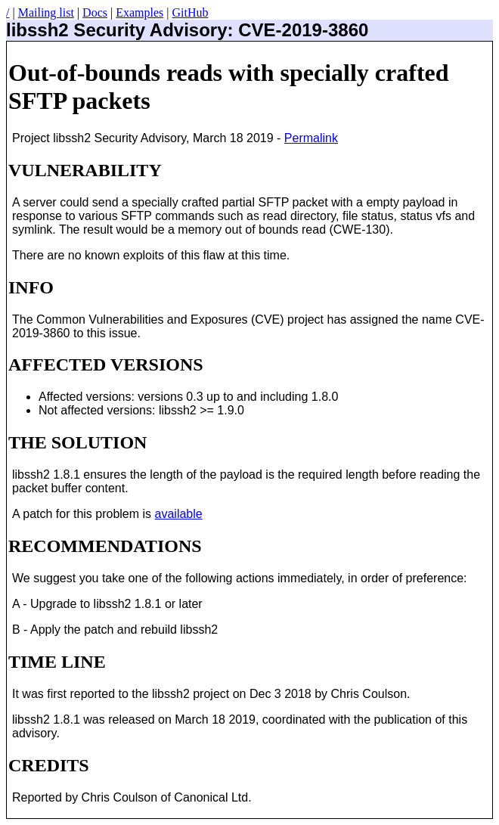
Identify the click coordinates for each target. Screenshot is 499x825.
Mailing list (46, 12)
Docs (94, 12)
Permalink (311, 138)
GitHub (190, 12)
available (179, 513)
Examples (139, 12)
